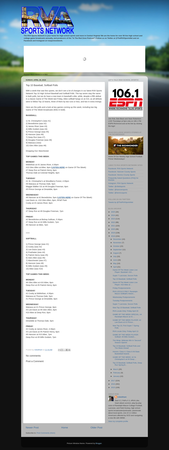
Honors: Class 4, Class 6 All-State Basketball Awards (126, 353)
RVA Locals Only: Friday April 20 (125, 311)
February (117, 373)
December (117, 239)
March (116, 369)
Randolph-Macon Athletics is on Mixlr (36, 74)
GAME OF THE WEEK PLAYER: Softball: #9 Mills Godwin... (126, 336)
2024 (113, 215)
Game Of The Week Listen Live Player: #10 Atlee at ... (125, 283)
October (116, 246)
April (115, 267)
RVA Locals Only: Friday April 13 (125, 331)
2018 (113, 236)
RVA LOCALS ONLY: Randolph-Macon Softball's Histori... (125, 293)
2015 (113, 387)
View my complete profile (118, 421)
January (116, 376)
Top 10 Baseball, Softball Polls (125, 279)
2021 (113, 226)
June (115, 260)
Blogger (99, 443)
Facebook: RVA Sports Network (120, 169)
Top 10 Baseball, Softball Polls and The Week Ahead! (126, 347)
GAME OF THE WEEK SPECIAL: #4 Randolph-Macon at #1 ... (127, 315)
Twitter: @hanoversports (118, 190)
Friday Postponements (122, 288)
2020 (113, 229)
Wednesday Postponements (124, 297)
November (117, 243)
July (115, 256)
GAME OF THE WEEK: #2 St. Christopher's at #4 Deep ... (124, 358)
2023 (113, 219)
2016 (113, 384)
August (116, 253)
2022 (113, 222)
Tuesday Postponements (122, 301)
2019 (113, 233)
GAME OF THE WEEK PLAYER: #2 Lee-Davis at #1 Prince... (127, 321)
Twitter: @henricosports (117, 193)
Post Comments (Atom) (46, 433)
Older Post (96, 427)
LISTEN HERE (58, 167)
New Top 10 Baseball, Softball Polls (127, 308)
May (115, 263)
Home (64, 427)
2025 (113, 212)
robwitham (122, 397)
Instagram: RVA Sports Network (120, 183)
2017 (113, 381)
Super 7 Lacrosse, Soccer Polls (125, 276)
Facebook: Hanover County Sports (122, 172)
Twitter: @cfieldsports (116, 186)
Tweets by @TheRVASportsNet (120, 202)
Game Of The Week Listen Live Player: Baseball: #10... (125, 271)
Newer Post (32, 427)
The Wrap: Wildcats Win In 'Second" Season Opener (127, 341)
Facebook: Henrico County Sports (121, 175)
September (117, 250)
